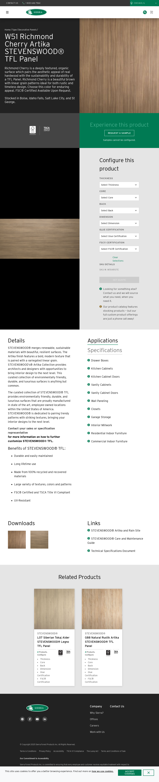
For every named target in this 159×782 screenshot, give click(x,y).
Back (102, 204)
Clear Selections (118, 259)
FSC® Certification (111, 242)
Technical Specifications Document (113, 551)
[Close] (148, 773)
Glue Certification (111, 229)
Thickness (106, 178)
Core (102, 191)
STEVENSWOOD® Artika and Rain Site (115, 530)
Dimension (106, 216)
